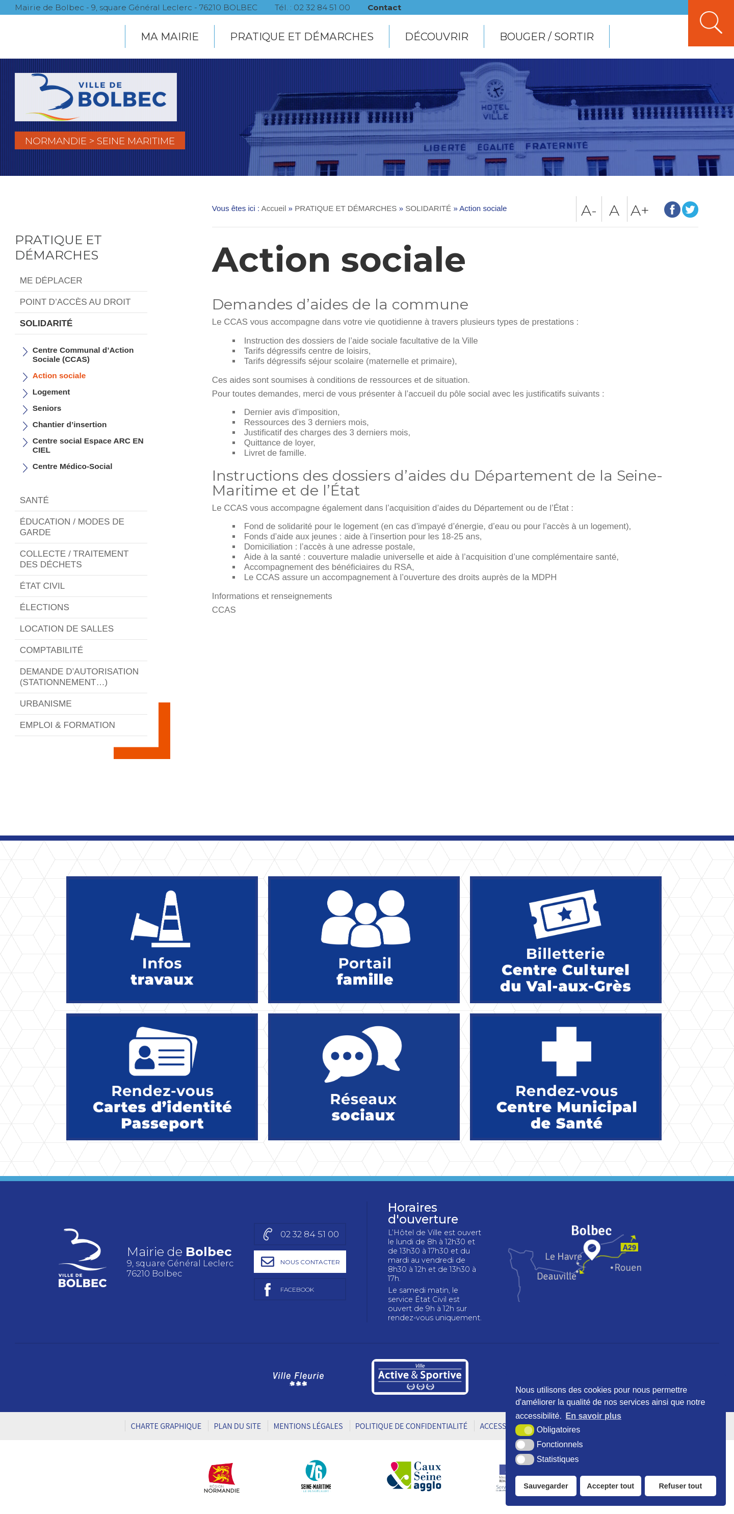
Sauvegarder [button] (545, 1486)
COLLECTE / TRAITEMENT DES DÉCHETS (74, 559)
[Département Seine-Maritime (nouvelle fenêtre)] (316, 1475)
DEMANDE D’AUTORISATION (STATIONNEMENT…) (79, 676)
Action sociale (59, 375)
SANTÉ (34, 500)
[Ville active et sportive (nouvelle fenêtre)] (420, 1377)
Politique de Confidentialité (411, 1425)
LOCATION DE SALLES (67, 628)
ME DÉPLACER (51, 280)
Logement (51, 391)
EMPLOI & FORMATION (67, 725)
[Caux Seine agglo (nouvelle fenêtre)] (414, 1475)
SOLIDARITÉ (46, 323)
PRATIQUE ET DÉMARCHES (302, 36)
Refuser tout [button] (680, 1486)
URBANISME (46, 703)
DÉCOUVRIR (436, 36)
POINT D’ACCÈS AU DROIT (75, 302)
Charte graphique (165, 1425)
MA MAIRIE (170, 36)
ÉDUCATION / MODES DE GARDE (72, 526)
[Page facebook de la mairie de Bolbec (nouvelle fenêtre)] (297, 1289)
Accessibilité (505, 1425)
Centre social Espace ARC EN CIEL (88, 445)
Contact (385, 7)
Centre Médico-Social (73, 466)
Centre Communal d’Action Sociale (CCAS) (83, 354)
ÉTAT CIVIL (42, 586)
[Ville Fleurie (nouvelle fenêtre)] (297, 1377)
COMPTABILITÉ (51, 650)
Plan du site (237, 1425)
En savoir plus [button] (593, 1416)
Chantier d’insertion (70, 424)
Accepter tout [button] (610, 1486)
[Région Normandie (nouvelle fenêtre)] (225, 1475)
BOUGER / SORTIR (547, 36)
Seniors (47, 408)
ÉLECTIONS (44, 607)
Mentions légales (308, 1425)
